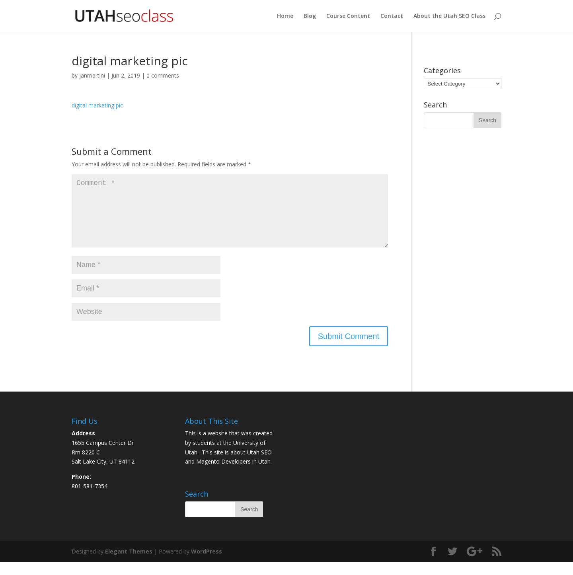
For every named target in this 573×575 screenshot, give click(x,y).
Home (285, 16)
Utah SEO (259, 465)
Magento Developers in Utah (233, 474)
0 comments (162, 75)
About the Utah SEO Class (449, 16)
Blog (310, 16)
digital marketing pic (97, 105)
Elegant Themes (128, 564)
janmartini (92, 75)
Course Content (348, 16)
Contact (391, 16)
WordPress (206, 564)
